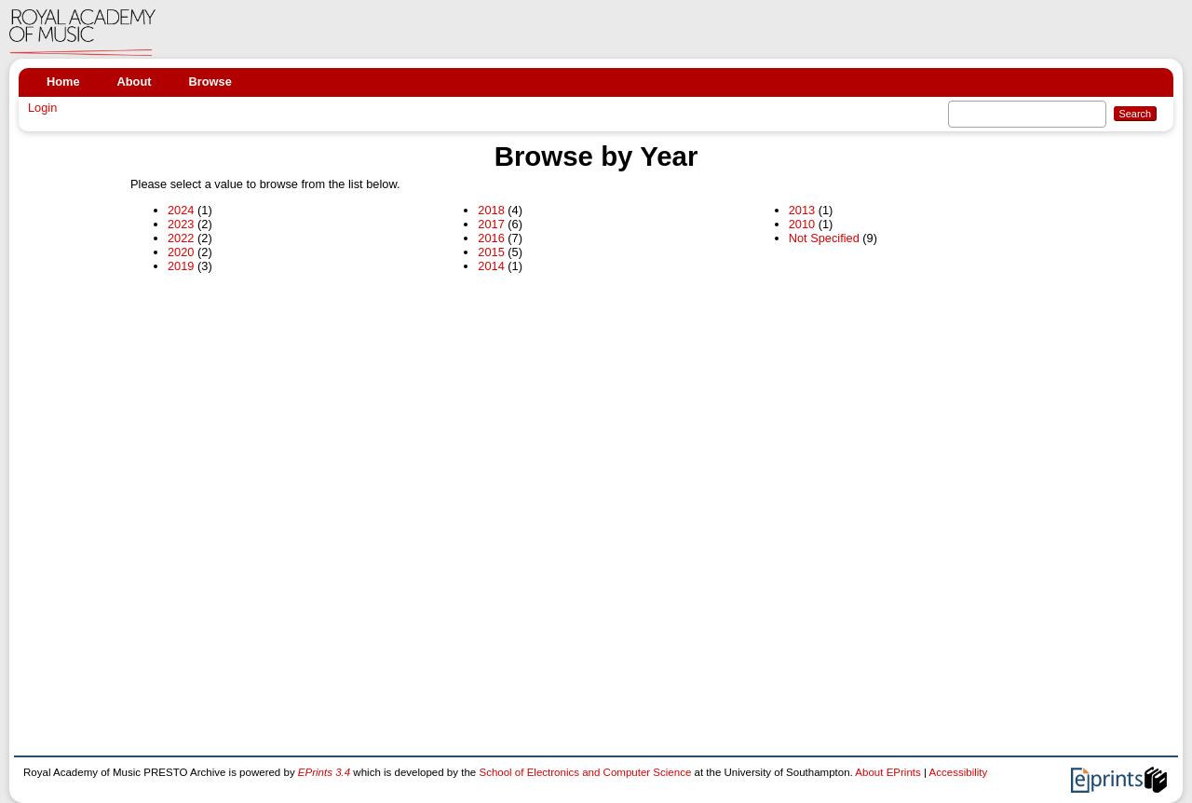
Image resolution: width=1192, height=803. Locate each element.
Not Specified (824, 238)
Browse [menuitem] (210, 81)
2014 (491, 266)
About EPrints (887, 772)
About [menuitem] (134, 81)
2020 (181, 252)
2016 (491, 238)
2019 (181, 266)
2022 (181, 238)
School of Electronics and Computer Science (585, 772)
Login (42, 108)
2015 (491, 252)
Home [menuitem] (63, 81)
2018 (491, 210)
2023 (181, 224)
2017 (491, 224)
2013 (802, 210)
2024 (181, 210)
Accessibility (958, 772)
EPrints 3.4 (324, 772)
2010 (802, 224)
